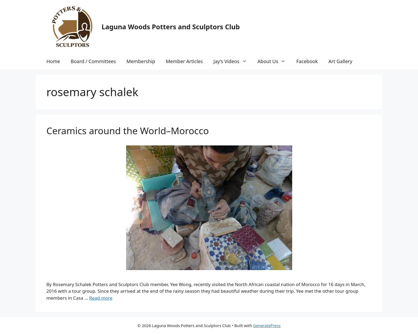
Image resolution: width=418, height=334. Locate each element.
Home (53, 61)
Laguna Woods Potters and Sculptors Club (171, 26)
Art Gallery (340, 61)
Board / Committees (93, 61)
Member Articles (184, 61)
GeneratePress (266, 325)
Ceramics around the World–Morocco (127, 130)
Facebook (307, 61)
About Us (274, 61)
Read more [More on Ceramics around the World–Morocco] (100, 298)
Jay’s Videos (233, 61)
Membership (141, 61)
